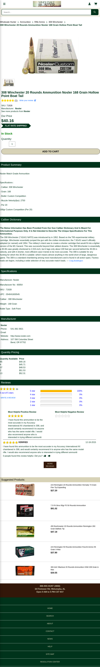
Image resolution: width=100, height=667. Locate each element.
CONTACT (50, 631)
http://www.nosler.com (21, 336)
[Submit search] (94, 12)
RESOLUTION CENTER (50, 662)
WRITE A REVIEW (8, 398)
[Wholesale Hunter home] (47, 4)
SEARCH (50, 616)
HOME (50, 608)
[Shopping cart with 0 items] (95, 4)
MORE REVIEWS (50, 465)
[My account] (89, 4)
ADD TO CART (50, 151)
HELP (50, 646)
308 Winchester (56, 22)
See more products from (15, 111)
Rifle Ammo (39, 22)
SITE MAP (50, 654)
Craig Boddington (76, 261)
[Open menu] (4, 4)
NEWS (50, 639)
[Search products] (46, 12)
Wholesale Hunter (8, 22)
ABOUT (50, 624)
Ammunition (25, 22)
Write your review (27, 100)
